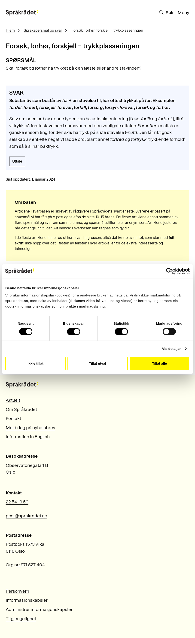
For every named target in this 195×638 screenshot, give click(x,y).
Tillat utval (97, 363)
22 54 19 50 (17, 502)
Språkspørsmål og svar (43, 30)
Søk (166, 12)
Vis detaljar (171, 349)
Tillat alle (159, 363)
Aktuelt (13, 400)
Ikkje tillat (35, 363)
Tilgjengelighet (21, 618)
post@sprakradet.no (26, 515)
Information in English (28, 436)
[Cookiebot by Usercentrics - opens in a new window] (169, 271)
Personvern (17, 591)
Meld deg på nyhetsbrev (30, 427)
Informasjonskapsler (27, 600)
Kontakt (13, 418)
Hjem (10, 30)
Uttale (17, 161)
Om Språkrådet (21, 409)
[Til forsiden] (22, 12)
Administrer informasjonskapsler (39, 609)
